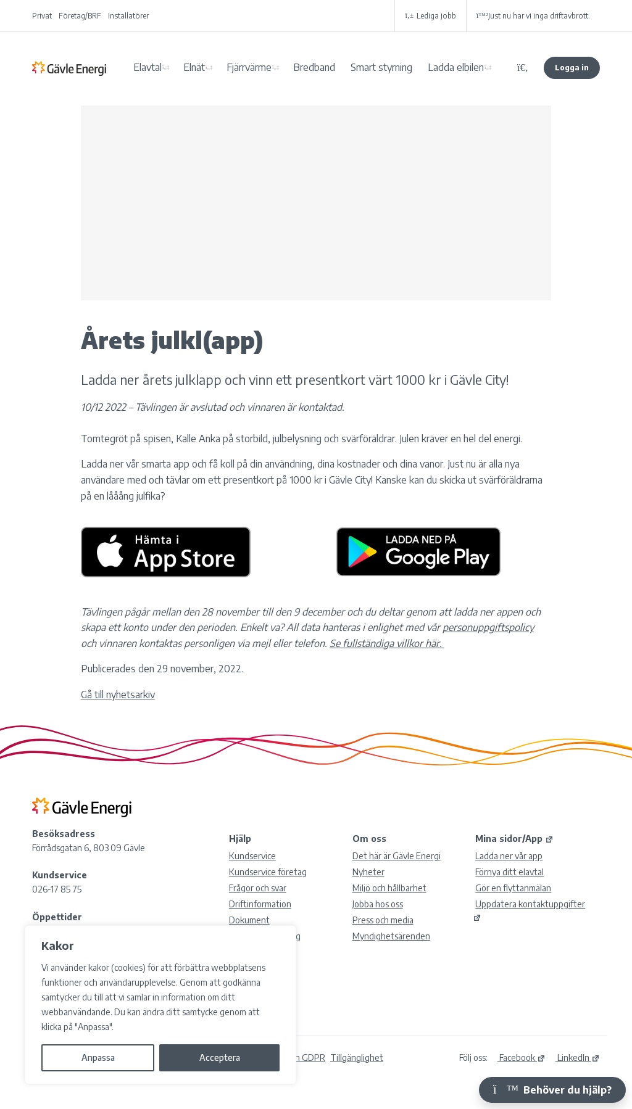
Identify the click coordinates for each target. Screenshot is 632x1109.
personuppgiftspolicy (488, 627)
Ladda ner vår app (509, 856)
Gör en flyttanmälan (513, 888)
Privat (42, 15)
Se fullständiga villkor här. (387, 643)
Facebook (521, 1057)
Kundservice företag (268, 872)
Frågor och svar (257, 888)
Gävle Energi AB (69, 68)
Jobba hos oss (377, 904)
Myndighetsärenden (391, 936)
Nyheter (368, 872)
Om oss (369, 838)
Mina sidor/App (514, 838)
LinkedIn (577, 1057)
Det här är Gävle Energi (396, 856)
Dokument (249, 920)
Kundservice (252, 856)
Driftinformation (260, 904)
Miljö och (389, 888)
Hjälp (240, 838)
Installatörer (128, 15)
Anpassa (98, 1057)
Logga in (572, 67)
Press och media (383, 920)
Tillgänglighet (356, 1057)
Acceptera (219, 1057)
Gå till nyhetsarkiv (118, 694)
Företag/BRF (80, 15)
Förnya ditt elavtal (509, 872)
